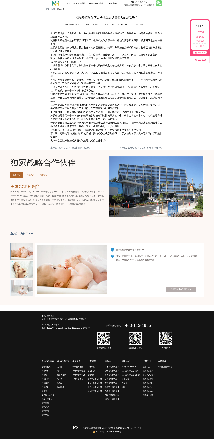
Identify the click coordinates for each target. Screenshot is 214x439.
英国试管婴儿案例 (112, 383)
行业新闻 (125, 379)
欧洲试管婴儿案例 (112, 371)
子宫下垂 (45, 415)
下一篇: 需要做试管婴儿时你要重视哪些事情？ (143, 147)
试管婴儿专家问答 (95, 379)
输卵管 (44, 391)
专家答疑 (91, 375)
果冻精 (59, 383)
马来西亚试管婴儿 (112, 391)
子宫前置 (45, 407)
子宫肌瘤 (45, 411)
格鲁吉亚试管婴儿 (97, 3)
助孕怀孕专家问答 (95, 391)
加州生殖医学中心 (165, 367)
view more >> (181, 289)
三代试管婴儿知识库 (130, 371)
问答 (53, 9)
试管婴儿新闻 (148, 371)
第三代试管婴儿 (149, 375)
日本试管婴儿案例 (112, 367)
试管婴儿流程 (148, 387)
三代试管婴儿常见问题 (131, 375)
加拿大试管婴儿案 (112, 395)
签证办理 (200, 46)
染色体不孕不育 (48, 395)
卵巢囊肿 (45, 383)
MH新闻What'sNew (129, 367)
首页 (68, 3)
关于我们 (112, 3)
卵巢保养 (45, 379)
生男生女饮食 (77, 379)
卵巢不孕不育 (47, 399)
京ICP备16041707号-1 (132, 428)
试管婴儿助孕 (148, 391)
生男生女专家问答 (95, 387)
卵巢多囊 (45, 387)
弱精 (58, 371)
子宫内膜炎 (46, 367)
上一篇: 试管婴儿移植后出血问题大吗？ (71, 147)
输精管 (59, 379)
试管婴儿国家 (148, 383)
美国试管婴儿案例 (112, 375)
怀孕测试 (200, 32)
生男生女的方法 (78, 371)
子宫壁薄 (45, 403)
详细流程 (200, 41)
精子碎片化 (61, 375)
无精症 (59, 367)
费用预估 (200, 36)
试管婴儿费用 (148, 379)
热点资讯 (125, 383)
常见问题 (91, 371)
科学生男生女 (77, 367)
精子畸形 (60, 387)
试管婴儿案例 (148, 395)
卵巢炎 (44, 375)
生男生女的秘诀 (78, 375)
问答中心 (91, 367)
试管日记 (146, 367)
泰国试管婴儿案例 (112, 379)
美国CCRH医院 (24, 186)
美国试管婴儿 (79, 3)
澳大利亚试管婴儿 (112, 399)
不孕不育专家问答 (95, 383)
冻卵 (124, 387)
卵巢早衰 (45, 371)
